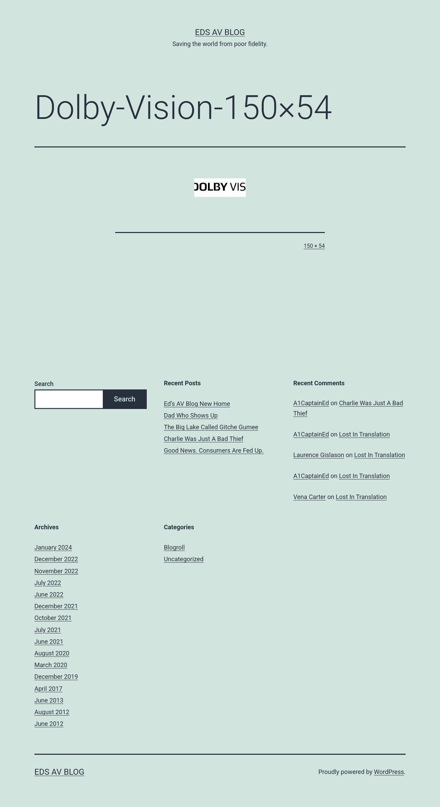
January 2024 (53, 547)
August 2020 (51, 653)
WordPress (389, 771)
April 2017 (48, 688)
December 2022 (56, 559)
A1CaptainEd (311, 403)
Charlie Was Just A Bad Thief (203, 438)
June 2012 (48, 723)
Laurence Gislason (318, 454)
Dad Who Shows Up (191, 415)
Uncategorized (184, 559)
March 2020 (50, 664)
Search (44, 383)
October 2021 (53, 617)
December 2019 (56, 676)
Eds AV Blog (220, 32)
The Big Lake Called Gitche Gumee (211, 427)
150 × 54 (314, 246)
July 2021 (47, 629)
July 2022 (47, 582)
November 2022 (56, 571)
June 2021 (48, 641)
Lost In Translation (364, 434)
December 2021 (56, 606)
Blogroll (174, 547)
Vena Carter (309, 496)
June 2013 (48, 700)
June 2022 (48, 594)
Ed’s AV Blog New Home (197, 403)
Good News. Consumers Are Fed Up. (214, 450)
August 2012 (51, 712)
